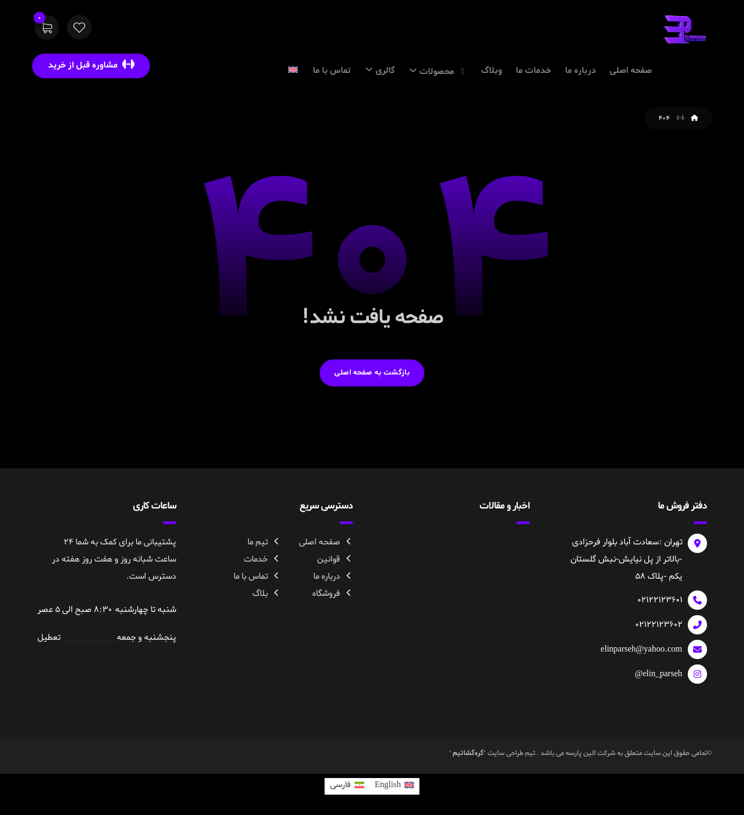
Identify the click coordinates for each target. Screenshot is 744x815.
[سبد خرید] (46, 29)
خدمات (262, 559)
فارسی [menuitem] (340, 785)
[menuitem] (394, 786)
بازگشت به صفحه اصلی (372, 372)
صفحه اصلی (326, 542)
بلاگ (266, 593)
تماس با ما (257, 576)
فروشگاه (332, 593)
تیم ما (264, 542)
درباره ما (333, 576)
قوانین (335, 559)
